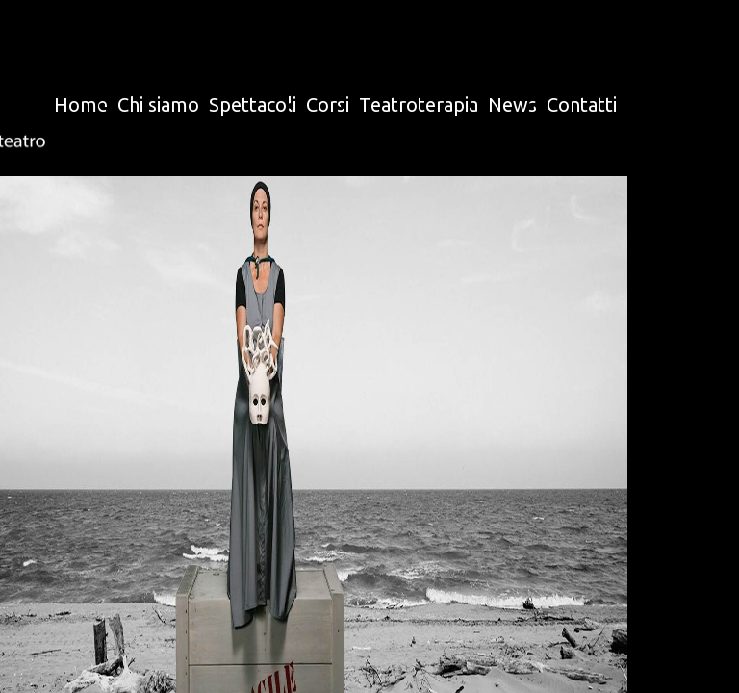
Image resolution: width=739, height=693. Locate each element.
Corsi (327, 104)
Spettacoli (252, 104)
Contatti (582, 104)
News (512, 104)
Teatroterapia (418, 104)
